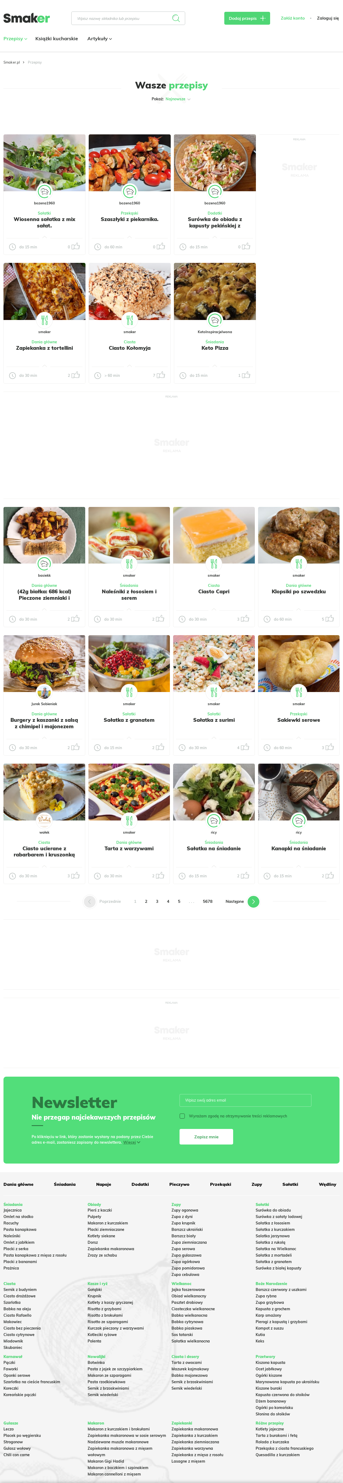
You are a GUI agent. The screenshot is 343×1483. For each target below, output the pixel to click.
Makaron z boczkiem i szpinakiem (118, 1467)
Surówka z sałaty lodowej (279, 1216)
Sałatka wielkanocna (191, 1341)
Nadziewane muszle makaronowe (118, 1442)
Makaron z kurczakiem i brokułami (119, 1429)
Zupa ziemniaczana (189, 1242)
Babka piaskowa (187, 1328)
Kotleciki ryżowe (102, 1334)
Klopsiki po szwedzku (299, 591)
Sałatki (44, 213)
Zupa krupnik (183, 1223)
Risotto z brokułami (105, 1315)
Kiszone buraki (269, 1388)
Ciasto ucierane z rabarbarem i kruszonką (44, 851)
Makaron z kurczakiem (108, 1223)
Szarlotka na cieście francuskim (31, 1381)
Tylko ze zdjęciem (33, 116)
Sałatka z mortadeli (274, 1255)
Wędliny (327, 1184)
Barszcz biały (184, 1236)
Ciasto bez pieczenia (22, 1328)
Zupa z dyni (182, 1216)
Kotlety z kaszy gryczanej (110, 1302)
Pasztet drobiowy (187, 1302)
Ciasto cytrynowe (19, 1334)
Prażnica (11, 1268)
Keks (260, 1341)
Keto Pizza (215, 348)
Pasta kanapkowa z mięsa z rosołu (34, 1255)
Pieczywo (179, 1184)
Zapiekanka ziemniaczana (195, 1442)
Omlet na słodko (18, 1216)
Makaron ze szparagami (109, 1375)
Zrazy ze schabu (102, 1255)
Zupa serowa (183, 1248)
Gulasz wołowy (17, 1448)
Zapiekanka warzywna (192, 1448)
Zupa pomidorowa (188, 1268)
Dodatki (215, 213)
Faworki (10, 1369)
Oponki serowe (16, 1375)
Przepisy (14, 38)
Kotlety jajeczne (270, 1429)
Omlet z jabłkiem (19, 1242)
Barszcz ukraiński (187, 1229)
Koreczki (10, 1388)
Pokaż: (172, 99)
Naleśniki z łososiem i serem (129, 594)
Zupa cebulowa (185, 1274)
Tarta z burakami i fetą (276, 1435)
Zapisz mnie (206, 1136)
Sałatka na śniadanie (214, 848)
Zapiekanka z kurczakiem (195, 1435)
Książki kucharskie (56, 38)
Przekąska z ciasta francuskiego (285, 1448)
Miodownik (13, 1341)
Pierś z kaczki (100, 1210)
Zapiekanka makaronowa (111, 1248)
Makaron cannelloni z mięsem (114, 1474)
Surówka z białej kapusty (278, 1268)
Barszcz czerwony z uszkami (281, 1289)
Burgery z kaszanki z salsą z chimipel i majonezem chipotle (44, 726)
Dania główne (44, 342)
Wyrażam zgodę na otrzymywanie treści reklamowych (233, 1116)
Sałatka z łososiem (273, 1223)
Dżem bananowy (271, 1401)
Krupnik (94, 1296)
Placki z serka (15, 1248)
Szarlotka (12, 1302)
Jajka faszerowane (188, 1289)
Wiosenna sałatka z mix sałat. (44, 222)
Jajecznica (12, 1210)
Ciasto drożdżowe (19, 1296)
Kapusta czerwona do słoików (283, 1394)
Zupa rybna (266, 1296)
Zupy (257, 1184)
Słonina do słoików (273, 1414)
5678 (207, 901)
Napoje (103, 1184)
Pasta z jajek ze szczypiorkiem (115, 1369)
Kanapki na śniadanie (298, 848)
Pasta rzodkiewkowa (106, 1381)
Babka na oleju (17, 1309)
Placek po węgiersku (22, 1435)
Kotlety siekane (101, 1236)
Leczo (8, 1429)
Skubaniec (12, 1347)
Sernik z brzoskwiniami (108, 1388)
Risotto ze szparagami (108, 1321)
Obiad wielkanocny (189, 1296)
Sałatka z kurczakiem (275, 1229)
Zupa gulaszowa (187, 1255)
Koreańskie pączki (19, 1394)
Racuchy (11, 1223)
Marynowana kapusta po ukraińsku (287, 1381)
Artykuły (99, 38)
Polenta (94, 1341)
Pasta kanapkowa (19, 1229)
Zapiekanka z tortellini (44, 348)
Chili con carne (16, 1454)
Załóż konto (293, 18)
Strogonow (13, 1442)
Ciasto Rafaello (17, 1315)
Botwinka (96, 1362)
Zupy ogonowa (185, 1210)
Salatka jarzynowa (273, 1236)
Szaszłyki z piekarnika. (129, 219)
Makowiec (12, 1321)
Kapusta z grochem (273, 1309)
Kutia (260, 1334)
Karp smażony (268, 1315)
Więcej (129, 1142)
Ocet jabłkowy (269, 1369)
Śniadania (215, 342)
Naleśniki (11, 1236)
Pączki (9, 1362)
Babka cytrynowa (187, 1321)
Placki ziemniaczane (106, 1229)
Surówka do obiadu (273, 1210)
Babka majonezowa (190, 1375)
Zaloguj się (328, 18)
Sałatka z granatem (129, 720)
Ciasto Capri (213, 591)
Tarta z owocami (187, 1362)
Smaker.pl (11, 62)
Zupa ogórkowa (186, 1261)
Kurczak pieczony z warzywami (116, 1328)
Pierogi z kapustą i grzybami (281, 1321)
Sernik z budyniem (20, 1289)
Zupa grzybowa (270, 1302)
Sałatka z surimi (214, 720)
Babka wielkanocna (189, 1315)
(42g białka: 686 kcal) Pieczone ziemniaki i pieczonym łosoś (44, 598)
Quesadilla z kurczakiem (278, 1454)
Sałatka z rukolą (270, 1242)
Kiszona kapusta (270, 1362)
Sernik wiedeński (103, 1394)
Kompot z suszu (270, 1328)
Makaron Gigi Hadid (106, 1461)
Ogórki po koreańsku (274, 1407)
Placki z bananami (20, 1261)
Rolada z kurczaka (272, 1442)
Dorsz (93, 1242)
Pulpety (94, 1216)
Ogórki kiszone (269, 1375)
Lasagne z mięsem (188, 1461)
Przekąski (129, 213)
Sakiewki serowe (298, 720)
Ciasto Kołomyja (130, 348)
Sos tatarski (182, 1334)
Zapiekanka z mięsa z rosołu (197, 1454)
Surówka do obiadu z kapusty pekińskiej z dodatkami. (215, 225)
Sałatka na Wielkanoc (276, 1248)
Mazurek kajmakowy (190, 1369)
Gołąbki (95, 1289)
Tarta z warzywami (129, 848)
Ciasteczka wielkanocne (193, 1309)
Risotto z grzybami (104, 1309)
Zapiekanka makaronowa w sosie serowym (127, 1435)
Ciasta (130, 342)
